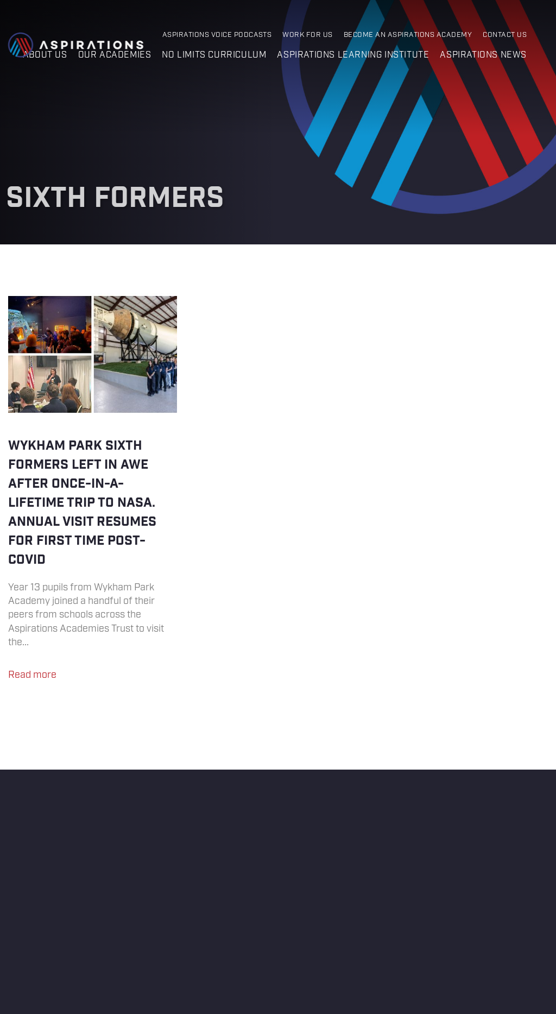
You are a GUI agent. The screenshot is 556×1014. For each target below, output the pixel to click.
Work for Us (307, 35)
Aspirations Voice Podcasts (217, 35)
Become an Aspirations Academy (408, 35)
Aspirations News (483, 55)
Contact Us (505, 35)
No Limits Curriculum (214, 55)
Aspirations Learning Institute (353, 55)
